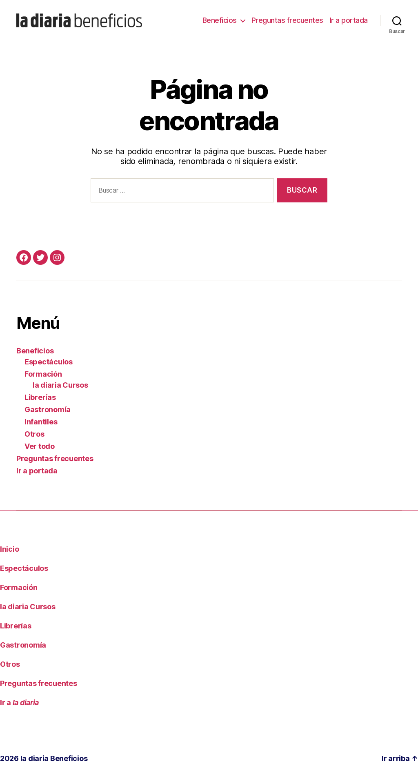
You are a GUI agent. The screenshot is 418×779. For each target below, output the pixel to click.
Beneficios (219, 20)
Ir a (19, 702)
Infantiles (40, 421)
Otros (34, 434)
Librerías (40, 397)
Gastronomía (47, 409)
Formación (43, 374)
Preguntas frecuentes (287, 20)
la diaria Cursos (60, 385)
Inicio (9, 549)
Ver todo (39, 446)
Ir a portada (349, 20)
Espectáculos (48, 361)
